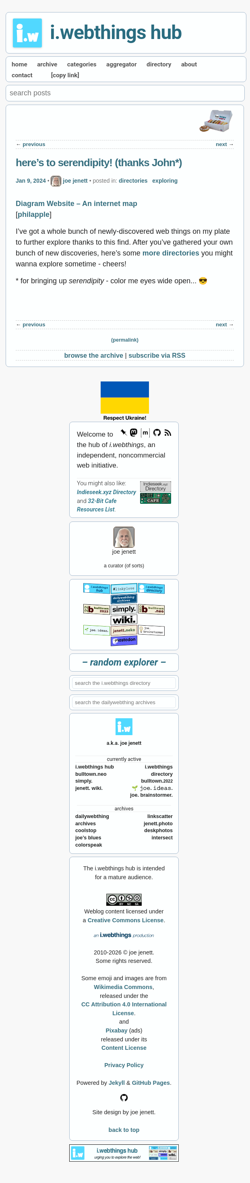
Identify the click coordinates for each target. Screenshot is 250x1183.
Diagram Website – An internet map (76, 204)
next (221, 144)
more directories (171, 253)
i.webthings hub (116, 32)
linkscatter (160, 816)
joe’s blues (88, 838)
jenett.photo (158, 823)
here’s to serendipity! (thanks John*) (99, 163)
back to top (124, 1130)
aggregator (121, 64)
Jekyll (117, 1083)
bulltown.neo (91, 774)
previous (34, 144)
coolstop (85, 830)
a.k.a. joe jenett (124, 743)
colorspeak (88, 845)
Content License (124, 1048)
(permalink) (124, 340)
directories (133, 180)
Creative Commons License (126, 920)
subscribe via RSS (156, 355)
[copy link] (65, 75)
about (189, 64)
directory (159, 64)
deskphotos (158, 830)
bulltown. (157, 781)
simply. (83, 781)
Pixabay (116, 1030)
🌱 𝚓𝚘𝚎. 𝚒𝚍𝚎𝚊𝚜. (152, 788)
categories (82, 64)
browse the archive (93, 355)
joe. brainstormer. (151, 795)
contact (22, 75)
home (19, 64)
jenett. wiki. (89, 788)
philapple (34, 214)
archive (47, 64)
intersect (162, 838)
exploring (165, 180)
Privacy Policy (124, 1065)
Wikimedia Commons (123, 987)
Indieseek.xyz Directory (106, 492)
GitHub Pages (151, 1083)
